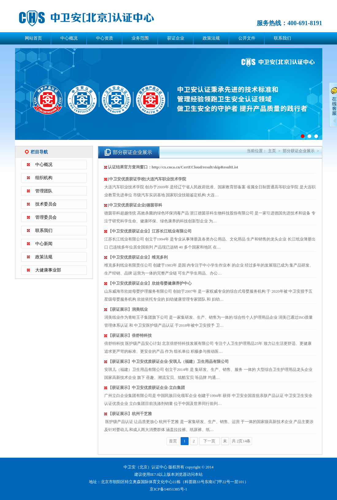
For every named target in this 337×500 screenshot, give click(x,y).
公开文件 (246, 38)
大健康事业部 (48, 270)
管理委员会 (46, 217)
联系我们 (282, 38)
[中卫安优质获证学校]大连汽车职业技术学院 (147, 179)
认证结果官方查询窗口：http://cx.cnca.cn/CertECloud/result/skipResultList (173, 167)
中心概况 (69, 38)
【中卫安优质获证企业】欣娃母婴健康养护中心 (150, 283)
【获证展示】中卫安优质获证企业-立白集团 (146, 387)
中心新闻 (43, 243)
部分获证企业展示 (299, 150)
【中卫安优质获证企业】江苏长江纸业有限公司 (150, 231)
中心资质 (104, 38)
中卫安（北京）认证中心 (94, 18)
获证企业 (175, 38)
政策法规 (211, 38)
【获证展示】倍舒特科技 (130, 335)
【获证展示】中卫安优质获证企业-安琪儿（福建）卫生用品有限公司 (168, 361)
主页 (272, 150)
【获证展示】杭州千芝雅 (130, 413)
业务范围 (140, 38)
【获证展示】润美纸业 (128, 309)
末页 (225, 442)
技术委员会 (46, 204)
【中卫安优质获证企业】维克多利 (138, 257)
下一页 (209, 441)
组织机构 (43, 177)
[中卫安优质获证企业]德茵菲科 (135, 205)
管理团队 (43, 191)
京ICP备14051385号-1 (168, 489)
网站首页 (33, 38)
